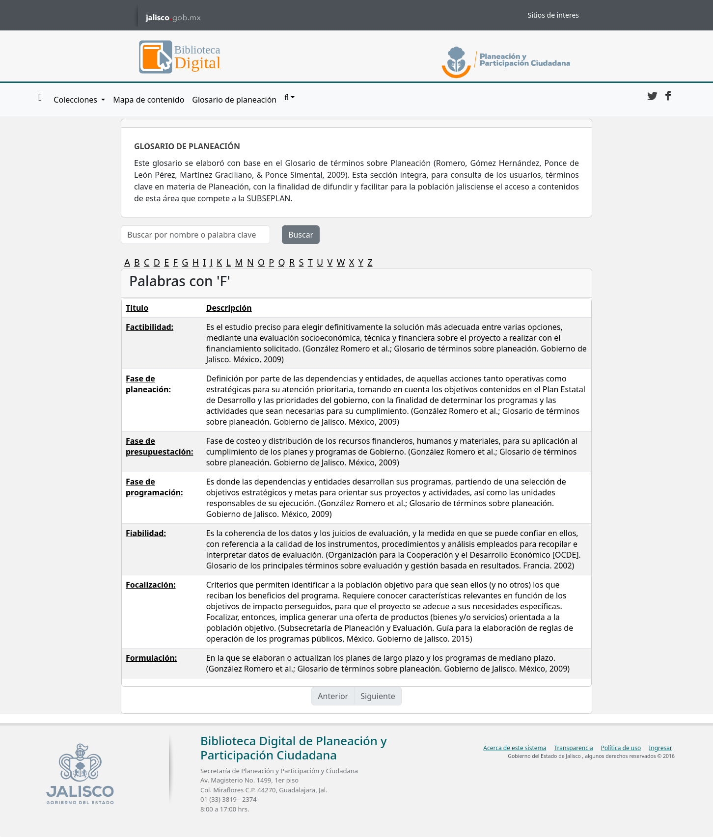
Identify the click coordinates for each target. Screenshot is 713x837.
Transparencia (573, 748)
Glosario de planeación (234, 99)
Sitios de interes (553, 15)
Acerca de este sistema (514, 748)
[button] (289, 98)
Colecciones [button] (76, 99)
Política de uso (621, 748)
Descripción (229, 307)
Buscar (300, 234)
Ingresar (660, 748)
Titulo (137, 307)
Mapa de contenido (148, 99)
